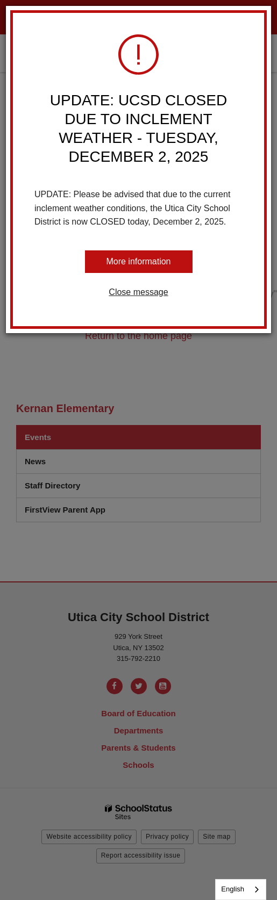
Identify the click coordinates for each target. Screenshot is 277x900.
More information (138, 261)
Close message (138, 292)
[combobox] (240, 889)
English (232, 889)
